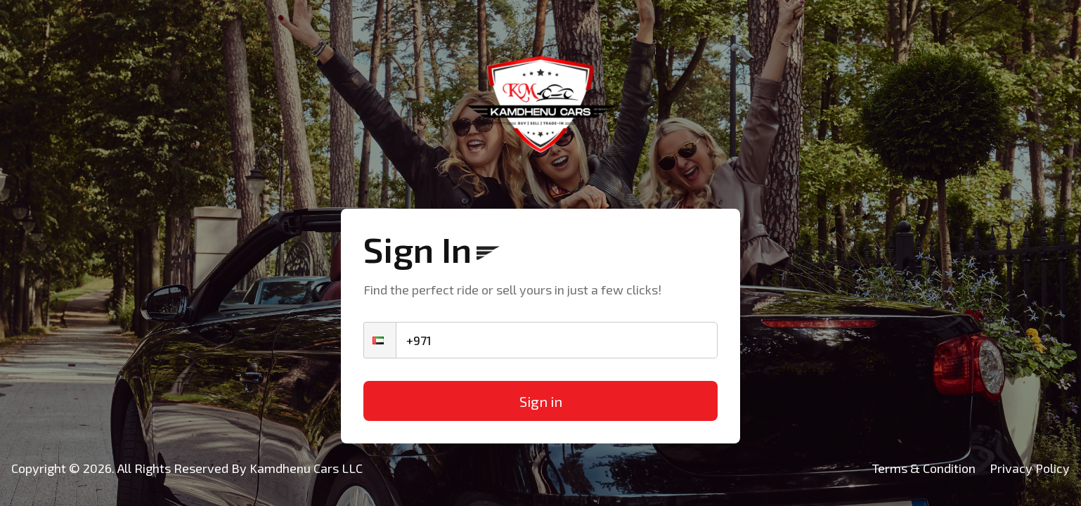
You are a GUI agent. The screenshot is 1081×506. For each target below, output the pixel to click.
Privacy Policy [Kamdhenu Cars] (1030, 468)
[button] (380, 340)
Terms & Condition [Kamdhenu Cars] (924, 468)
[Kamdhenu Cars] (540, 104)
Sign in (540, 401)
